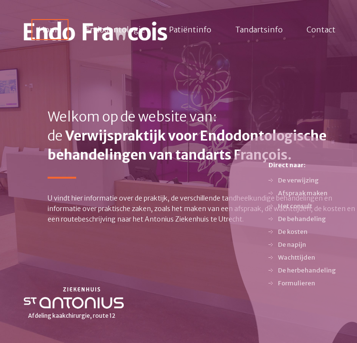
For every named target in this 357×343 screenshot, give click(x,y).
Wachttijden (296, 257)
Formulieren (296, 283)
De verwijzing (298, 180)
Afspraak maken (302, 193)
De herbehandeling (307, 270)
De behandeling (302, 219)
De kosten (292, 232)
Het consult (295, 206)
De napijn (292, 245)
